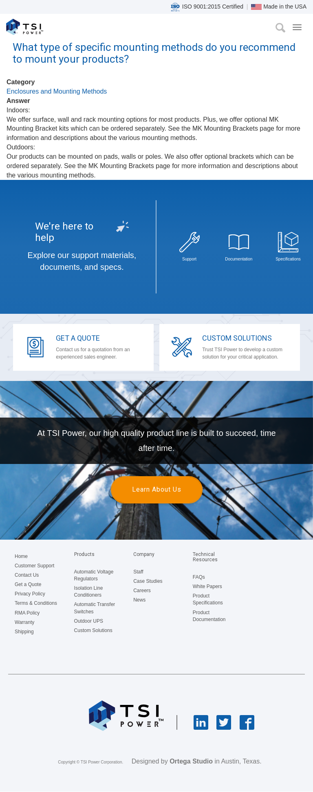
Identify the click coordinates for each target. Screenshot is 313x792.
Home (21, 556)
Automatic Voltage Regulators (94, 575)
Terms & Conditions (36, 603)
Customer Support (34, 566)
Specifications (288, 259)
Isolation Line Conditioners (88, 591)
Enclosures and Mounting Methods (57, 91)
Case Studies (147, 581)
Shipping (24, 631)
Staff (138, 572)
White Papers (207, 586)
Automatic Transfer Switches (94, 608)
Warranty (24, 622)
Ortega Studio (191, 761)
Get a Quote (78, 338)
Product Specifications (208, 599)
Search (280, 27)
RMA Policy (27, 613)
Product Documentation (209, 616)
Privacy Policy (30, 594)
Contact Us (27, 575)
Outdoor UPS (88, 621)
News (139, 600)
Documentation (238, 259)
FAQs (199, 577)
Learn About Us (156, 489)
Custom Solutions (237, 338)
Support (189, 259)
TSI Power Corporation (35, 28)
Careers (142, 590)
